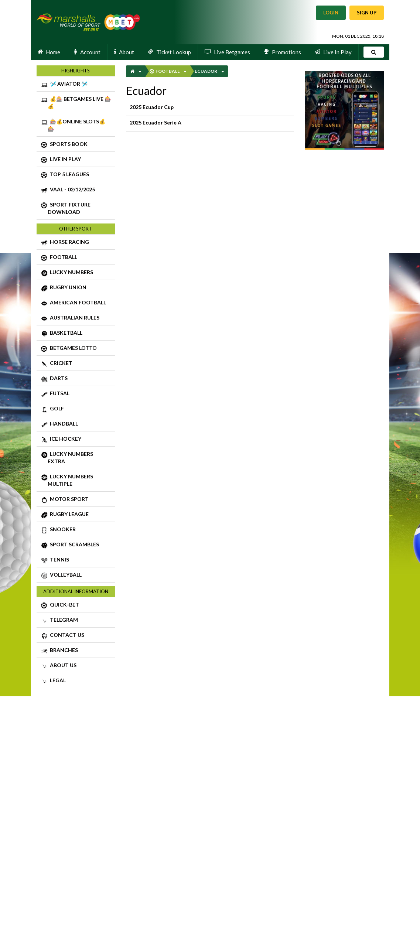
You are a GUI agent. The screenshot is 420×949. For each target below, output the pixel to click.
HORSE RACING (77, 242)
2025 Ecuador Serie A (210, 123)
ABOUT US (77, 666)
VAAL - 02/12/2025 (77, 190)
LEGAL (77, 681)
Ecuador (206, 71)
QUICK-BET (77, 605)
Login (330, 13)
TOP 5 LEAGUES (77, 175)
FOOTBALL (77, 257)
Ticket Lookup (169, 51)
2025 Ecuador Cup (210, 108)
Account (87, 51)
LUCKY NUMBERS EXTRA (77, 457)
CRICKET (77, 363)
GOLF (77, 409)
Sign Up (366, 13)
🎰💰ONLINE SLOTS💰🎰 (77, 125)
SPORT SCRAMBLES (77, 545)
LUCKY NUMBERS (77, 273)
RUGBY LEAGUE (77, 515)
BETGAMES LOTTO (77, 348)
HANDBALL (77, 424)
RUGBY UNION (77, 288)
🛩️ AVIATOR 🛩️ (77, 84)
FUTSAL (77, 394)
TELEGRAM (77, 620)
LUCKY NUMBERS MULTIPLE (77, 480)
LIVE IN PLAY (77, 160)
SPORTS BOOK (77, 144)
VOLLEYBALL (77, 575)
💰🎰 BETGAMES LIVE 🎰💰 (77, 102)
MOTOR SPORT (77, 499)
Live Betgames (227, 51)
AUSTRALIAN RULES (77, 318)
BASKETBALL (77, 333)
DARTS (77, 379)
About (124, 51)
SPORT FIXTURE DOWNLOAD (77, 208)
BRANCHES (77, 650)
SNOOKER (77, 530)
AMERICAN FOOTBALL (77, 303)
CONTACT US (77, 635)
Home (49, 51)
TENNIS (77, 560)
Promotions (282, 51)
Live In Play (333, 51)
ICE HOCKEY (77, 439)
